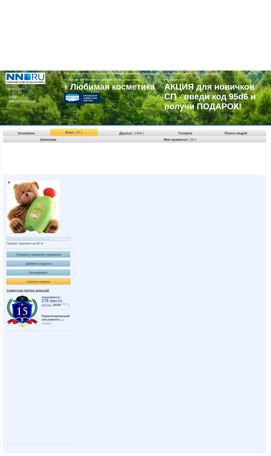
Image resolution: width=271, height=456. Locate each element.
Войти (12, 96)
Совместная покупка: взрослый (28, 290)
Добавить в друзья (38, 263)
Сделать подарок (38, 281)
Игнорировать (38, 272)
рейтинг (47, 304)
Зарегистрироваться (22, 100)
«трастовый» (210, 73)
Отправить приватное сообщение (38, 254)
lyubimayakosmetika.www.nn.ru (163, 73)
